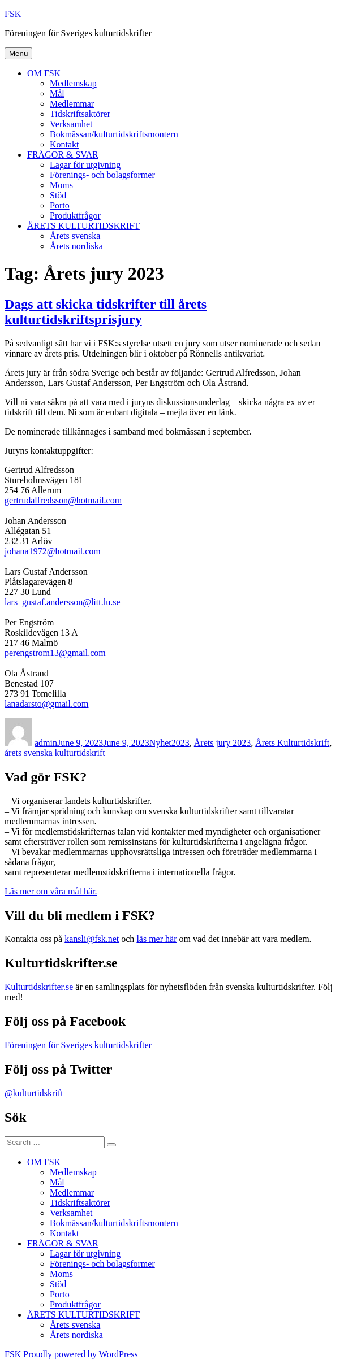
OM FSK (44, 73)
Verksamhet (71, 124)
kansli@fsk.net (91, 939)
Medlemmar (72, 103)
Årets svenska (75, 236)
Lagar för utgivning (85, 165)
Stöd (58, 195)
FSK (13, 14)
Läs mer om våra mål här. (51, 891)
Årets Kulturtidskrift (292, 743)
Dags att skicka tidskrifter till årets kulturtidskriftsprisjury (106, 312)
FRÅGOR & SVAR (62, 154)
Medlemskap (73, 83)
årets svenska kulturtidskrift (55, 753)
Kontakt (64, 144)
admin (46, 743)
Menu (18, 53)
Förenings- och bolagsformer (102, 175)
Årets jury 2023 (222, 743)
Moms (61, 185)
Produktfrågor (75, 215)
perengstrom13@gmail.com (55, 653)
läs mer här (156, 939)
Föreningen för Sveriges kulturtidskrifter (78, 1045)
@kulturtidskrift (34, 1093)
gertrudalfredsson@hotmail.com (63, 500)
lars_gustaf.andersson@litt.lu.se (62, 602)
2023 (180, 743)
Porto (60, 205)
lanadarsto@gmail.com (46, 704)
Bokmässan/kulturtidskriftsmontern (114, 134)
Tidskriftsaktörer (80, 114)
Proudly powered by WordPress (80, 1354)
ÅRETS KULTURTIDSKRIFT (83, 226)
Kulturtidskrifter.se (39, 987)
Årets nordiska (76, 246)
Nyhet (160, 743)
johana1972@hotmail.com (53, 551)
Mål (57, 93)
